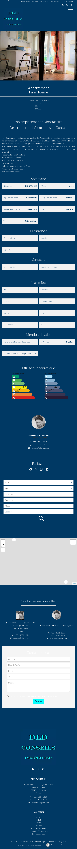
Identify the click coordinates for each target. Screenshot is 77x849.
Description (18, 127)
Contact (62, 127)
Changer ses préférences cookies (31, 845)
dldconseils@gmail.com (40, 448)
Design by (56, 845)
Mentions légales (40, 841)
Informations (41, 127)
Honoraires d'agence (57, 841)
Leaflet (74, 583)
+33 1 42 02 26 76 (40, 441)
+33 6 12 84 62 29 (40, 445)
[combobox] (38, 482)
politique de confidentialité (37, 696)
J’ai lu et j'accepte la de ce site (33, 696)
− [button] (3, 545)
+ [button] (3, 541)
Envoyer (38, 701)
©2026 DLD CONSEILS (21, 841)
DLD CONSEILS (39, 779)
